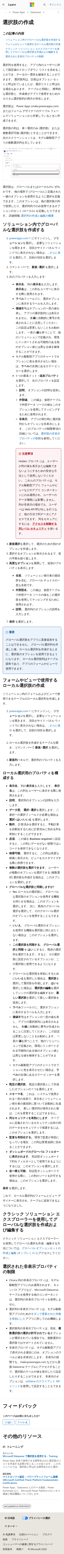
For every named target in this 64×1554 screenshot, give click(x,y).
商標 (18, 1549)
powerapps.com (18, 238)
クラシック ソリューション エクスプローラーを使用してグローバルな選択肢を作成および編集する (32, 50)
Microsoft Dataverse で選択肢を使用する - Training (30, 1456)
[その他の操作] (58, 12)
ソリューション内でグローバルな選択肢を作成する (32, 39)
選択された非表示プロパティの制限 (24, 56)
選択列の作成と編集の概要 (37, 215)
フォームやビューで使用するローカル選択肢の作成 (32, 44)
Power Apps (19, 12)
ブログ (46, 1534)
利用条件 (7, 1549)
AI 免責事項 (9, 1534)
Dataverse (35, 12)
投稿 (5, 1539)
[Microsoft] (32, 4)
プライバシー (19, 1539)
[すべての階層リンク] (6, 12)
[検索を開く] (44, 5)
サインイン (55, 4)
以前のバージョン (28, 1534)
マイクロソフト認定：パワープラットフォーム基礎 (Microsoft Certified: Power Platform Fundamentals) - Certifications (31, 1480)
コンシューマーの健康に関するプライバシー (27, 1544)
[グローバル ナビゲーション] (3, 5)
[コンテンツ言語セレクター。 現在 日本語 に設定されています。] (10, 1518)
